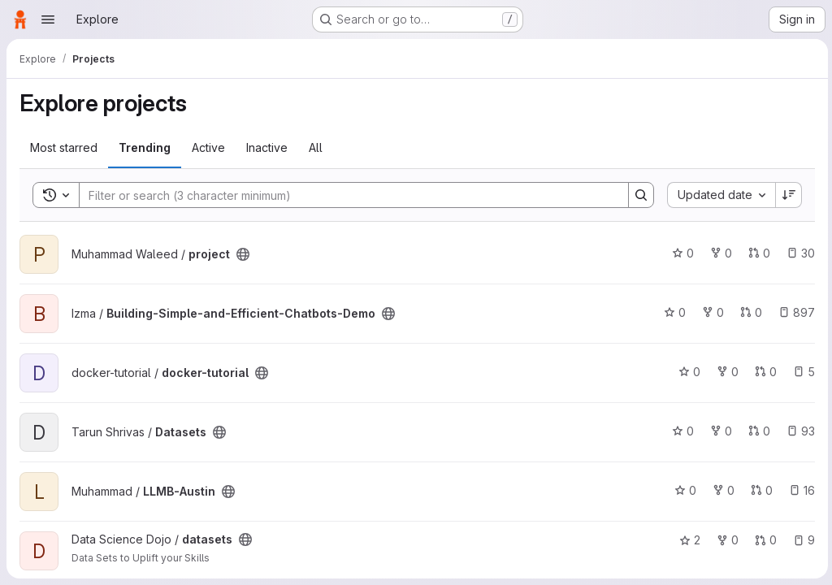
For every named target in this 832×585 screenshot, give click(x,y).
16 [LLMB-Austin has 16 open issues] (799, 490)
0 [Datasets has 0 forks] (719, 431)
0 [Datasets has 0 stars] (680, 431)
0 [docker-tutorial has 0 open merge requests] (763, 372)
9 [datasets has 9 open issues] (801, 540)
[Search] (344, 195)
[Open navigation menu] (48, 19)
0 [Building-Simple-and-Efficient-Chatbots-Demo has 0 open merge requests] (749, 312)
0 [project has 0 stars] (680, 253)
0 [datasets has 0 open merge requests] (763, 540)
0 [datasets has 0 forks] (725, 540)
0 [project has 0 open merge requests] (757, 253)
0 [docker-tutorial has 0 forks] (725, 372)
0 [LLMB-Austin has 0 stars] (683, 490)
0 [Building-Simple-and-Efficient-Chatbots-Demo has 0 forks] (711, 312)
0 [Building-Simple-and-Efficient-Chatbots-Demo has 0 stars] (672, 312)
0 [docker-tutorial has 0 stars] (687, 372)
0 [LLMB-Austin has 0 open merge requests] (759, 490)
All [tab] (316, 147)
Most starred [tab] (64, 147)
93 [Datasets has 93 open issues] (798, 431)
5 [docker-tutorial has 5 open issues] (801, 372)
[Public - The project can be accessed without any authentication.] (242, 254)
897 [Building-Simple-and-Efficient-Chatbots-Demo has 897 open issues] (794, 312)
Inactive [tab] (267, 147)
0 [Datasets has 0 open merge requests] (757, 431)
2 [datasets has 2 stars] (687, 540)
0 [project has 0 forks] (719, 253)
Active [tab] (208, 147)
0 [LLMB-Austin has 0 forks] (721, 490)
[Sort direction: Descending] (787, 195)
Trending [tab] (145, 147)
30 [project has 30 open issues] (798, 253)
